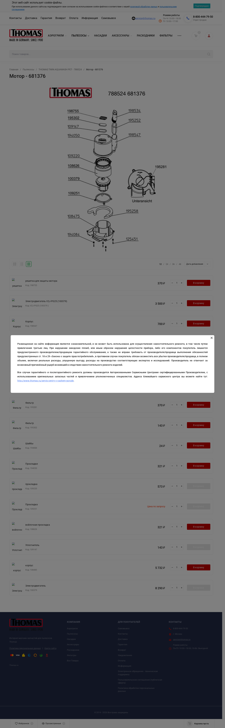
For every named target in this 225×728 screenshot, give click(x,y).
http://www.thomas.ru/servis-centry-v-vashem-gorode (45, 380)
